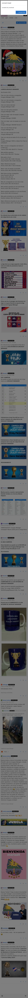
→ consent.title (21, 12)
